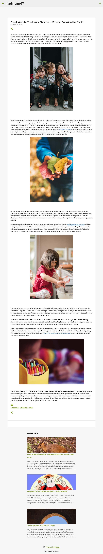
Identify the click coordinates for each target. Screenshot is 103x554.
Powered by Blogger (51, 547)
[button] (12, 28)
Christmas (15, 407)
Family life (24, 407)
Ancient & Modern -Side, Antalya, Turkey (41, 525)
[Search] (100, 3)
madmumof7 (15, 3)
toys (31, 407)
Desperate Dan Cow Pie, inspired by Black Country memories (47, 491)
